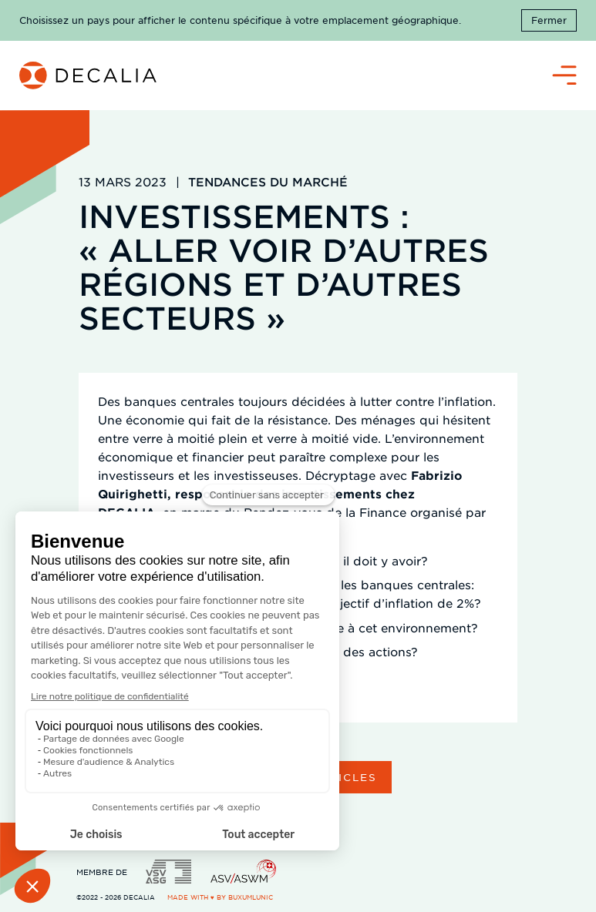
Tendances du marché (268, 181)
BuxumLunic (250, 897)
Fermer (549, 20)
